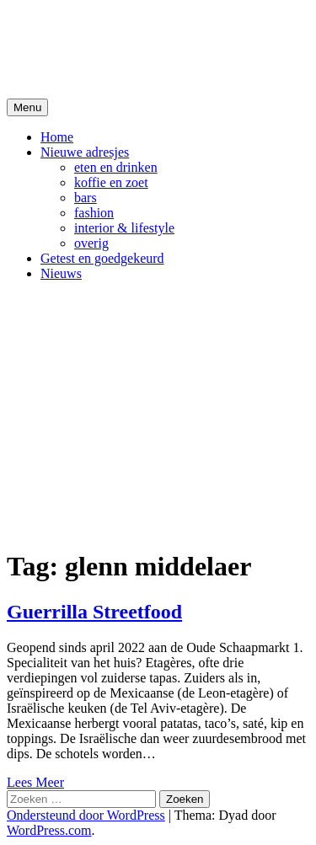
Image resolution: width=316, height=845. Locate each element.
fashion (94, 213)
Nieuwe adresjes (84, 152)
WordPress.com (49, 830)
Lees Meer (35, 782)
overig (91, 243)
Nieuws (61, 273)
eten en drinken (116, 167)
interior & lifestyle (124, 228)
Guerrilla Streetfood (94, 612)
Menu (27, 107)
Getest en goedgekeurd (102, 258)
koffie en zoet (111, 182)
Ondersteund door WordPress (86, 815)
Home (56, 137)
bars (85, 197)
